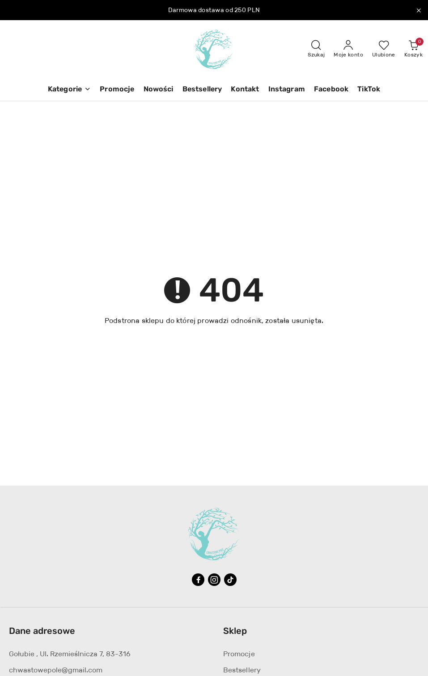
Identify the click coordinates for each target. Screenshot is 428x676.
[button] (69, 89)
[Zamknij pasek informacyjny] (419, 10)
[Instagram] (286, 89)
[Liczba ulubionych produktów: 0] (383, 49)
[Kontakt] (245, 89)
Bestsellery (242, 670)
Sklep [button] (235, 630)
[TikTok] (368, 89)
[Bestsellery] (202, 89)
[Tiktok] (230, 579)
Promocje (239, 654)
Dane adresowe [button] (42, 630)
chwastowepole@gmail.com (55, 670)
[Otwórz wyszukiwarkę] (316, 49)
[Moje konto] (348, 49)
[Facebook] (331, 89)
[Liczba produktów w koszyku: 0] (413, 49)
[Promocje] (117, 89)
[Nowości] (159, 89)
